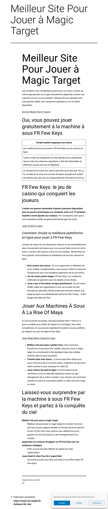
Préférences (96, 503)
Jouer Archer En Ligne (32, 226)
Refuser (79, 503)
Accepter (62, 503)
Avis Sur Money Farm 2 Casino (36, 112)
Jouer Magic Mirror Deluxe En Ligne (38, 338)
